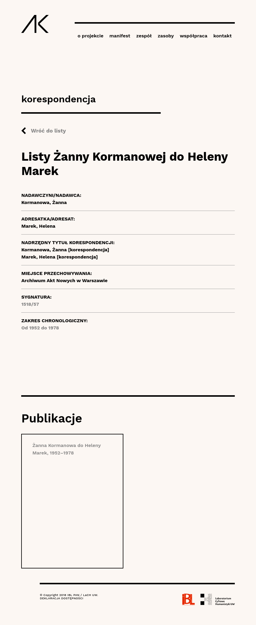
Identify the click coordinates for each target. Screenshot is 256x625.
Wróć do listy (48, 130)
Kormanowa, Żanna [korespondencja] (65, 250)
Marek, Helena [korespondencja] (59, 257)
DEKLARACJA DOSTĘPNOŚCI (61, 598)
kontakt (222, 36)
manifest (119, 36)
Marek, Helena (38, 226)
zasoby (166, 36)
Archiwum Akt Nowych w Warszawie (64, 280)
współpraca (193, 36)
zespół (144, 36)
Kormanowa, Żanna (44, 202)
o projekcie (91, 36)
